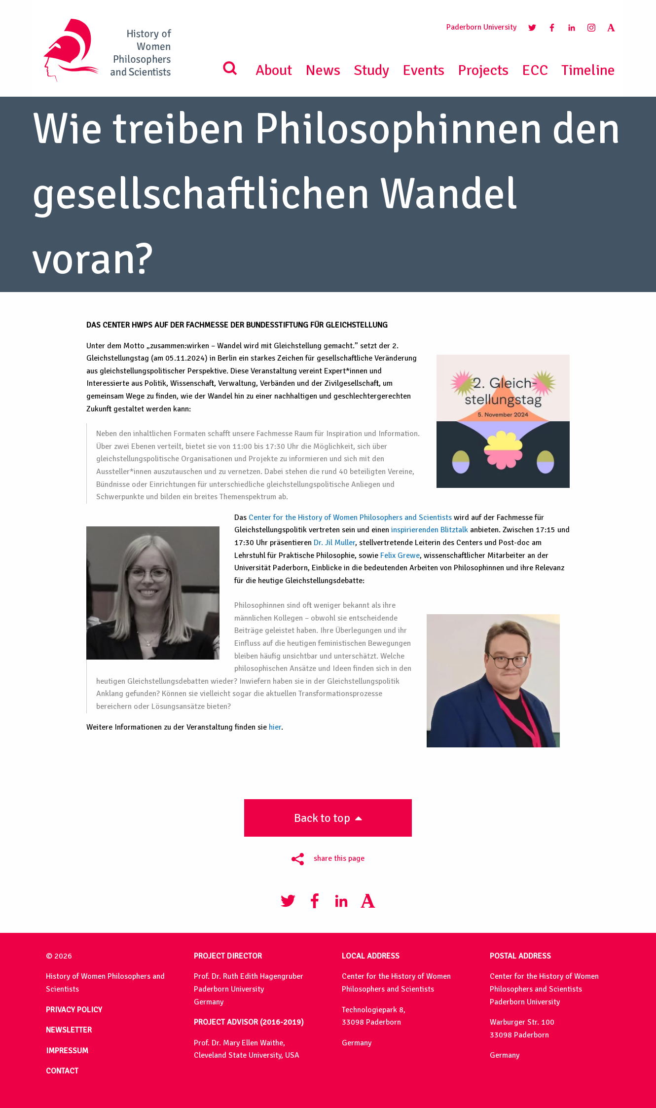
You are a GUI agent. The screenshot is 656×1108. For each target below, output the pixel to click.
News (322, 70)
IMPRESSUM (67, 1051)
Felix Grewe (400, 555)
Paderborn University (481, 27)
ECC (535, 70)
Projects (483, 70)
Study (371, 70)
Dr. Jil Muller (334, 543)
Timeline (588, 70)
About (273, 70)
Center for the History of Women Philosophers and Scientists (350, 517)
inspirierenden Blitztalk (429, 530)
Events (423, 70)
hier (275, 727)
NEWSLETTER (69, 1030)
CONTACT (62, 1071)
